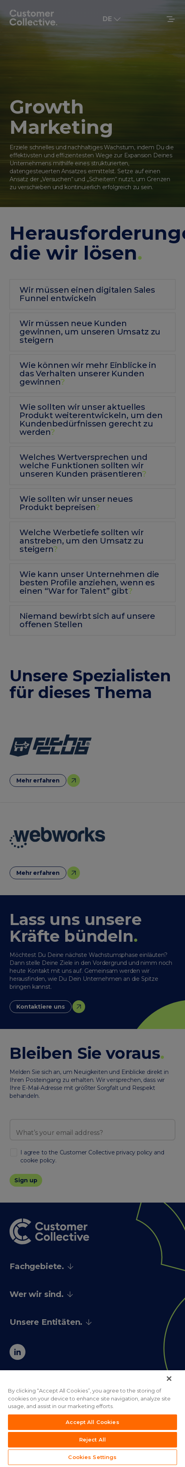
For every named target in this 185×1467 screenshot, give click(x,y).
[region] (92, 1418)
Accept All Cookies (92, 1422)
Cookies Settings (92, 1457)
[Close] (169, 1378)
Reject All (92, 1439)
